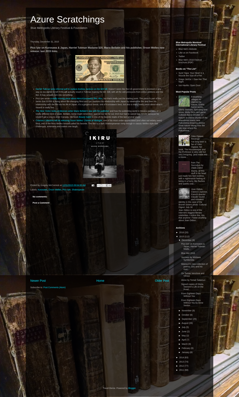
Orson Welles (54, 189)
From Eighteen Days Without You (191, 294)
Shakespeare (78, 189)
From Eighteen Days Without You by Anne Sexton (192, 303)
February (186, 348)
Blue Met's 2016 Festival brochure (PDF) (190, 61)
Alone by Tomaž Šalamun (193, 280)
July (184, 327)
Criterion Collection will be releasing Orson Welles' (69, 120)
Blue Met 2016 (188, 253)
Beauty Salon (85, 117)
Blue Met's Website (188, 49)
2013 (182, 362)
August (185, 323)
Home (100, 280)
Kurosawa (42, 189)
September (187, 319)
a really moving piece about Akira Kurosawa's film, (76, 98)
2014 (182, 357)
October (186, 315)
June (184, 331)
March (185, 344)
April (184, 340)
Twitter (182, 56)
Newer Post (38, 280)
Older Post (162, 280)
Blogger (132, 388)
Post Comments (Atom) (54, 287)
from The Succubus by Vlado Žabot (197, 165)
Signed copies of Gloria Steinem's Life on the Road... (192, 287)
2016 (182, 232)
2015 (182, 236)
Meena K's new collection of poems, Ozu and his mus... (194, 266)
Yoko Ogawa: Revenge (197, 137)
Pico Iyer (66, 189)
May (184, 335)
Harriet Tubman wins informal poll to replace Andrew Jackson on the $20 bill (71, 89)
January (186, 352)
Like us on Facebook (188, 52)
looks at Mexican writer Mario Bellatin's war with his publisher (72, 111)
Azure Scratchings (67, 19)
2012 (182, 366)
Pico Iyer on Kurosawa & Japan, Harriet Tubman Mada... (193, 246)
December (187, 240)
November (187, 310)
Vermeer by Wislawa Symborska (191, 258)
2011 (182, 370)
